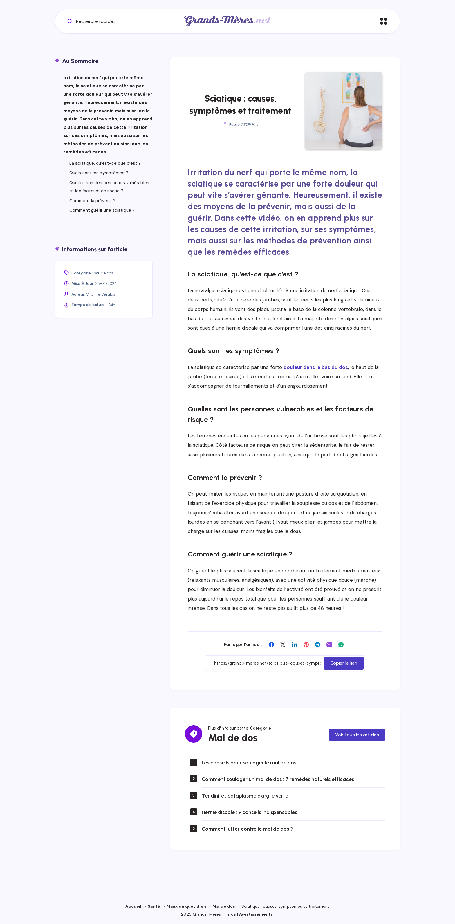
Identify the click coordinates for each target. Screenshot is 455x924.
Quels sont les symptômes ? (98, 173)
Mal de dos (103, 273)
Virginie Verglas (100, 294)
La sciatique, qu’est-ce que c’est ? (105, 163)
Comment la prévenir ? (92, 201)
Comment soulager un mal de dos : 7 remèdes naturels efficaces (278, 779)
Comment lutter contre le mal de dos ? (247, 829)
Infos (230, 914)
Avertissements (256, 914)
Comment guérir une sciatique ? (102, 210)
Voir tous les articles (357, 734)
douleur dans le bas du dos (316, 367)
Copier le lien (343, 663)
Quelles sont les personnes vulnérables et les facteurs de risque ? (109, 187)
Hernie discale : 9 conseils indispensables (249, 812)
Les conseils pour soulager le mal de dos (249, 763)
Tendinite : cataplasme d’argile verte (245, 796)
